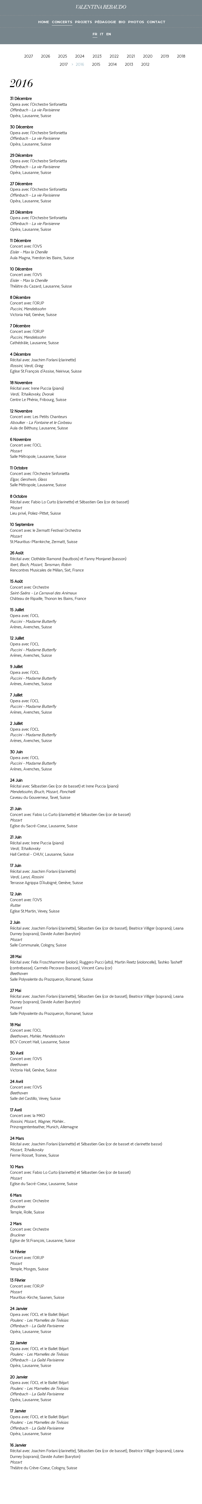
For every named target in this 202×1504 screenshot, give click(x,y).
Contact (156, 22)
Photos (136, 22)
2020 (148, 56)
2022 (114, 56)
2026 (45, 56)
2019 (165, 56)
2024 (79, 56)
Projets (83, 22)
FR (95, 34)
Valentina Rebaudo (101, 7)
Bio (122, 22)
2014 (112, 64)
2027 (28, 56)
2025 (62, 56)
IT (102, 34)
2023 (97, 56)
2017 (64, 64)
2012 (145, 64)
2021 (131, 56)
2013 (129, 64)
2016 (80, 64)
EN (108, 34)
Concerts (62, 22)
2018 (181, 56)
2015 (96, 64)
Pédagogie (105, 22)
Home (43, 22)
